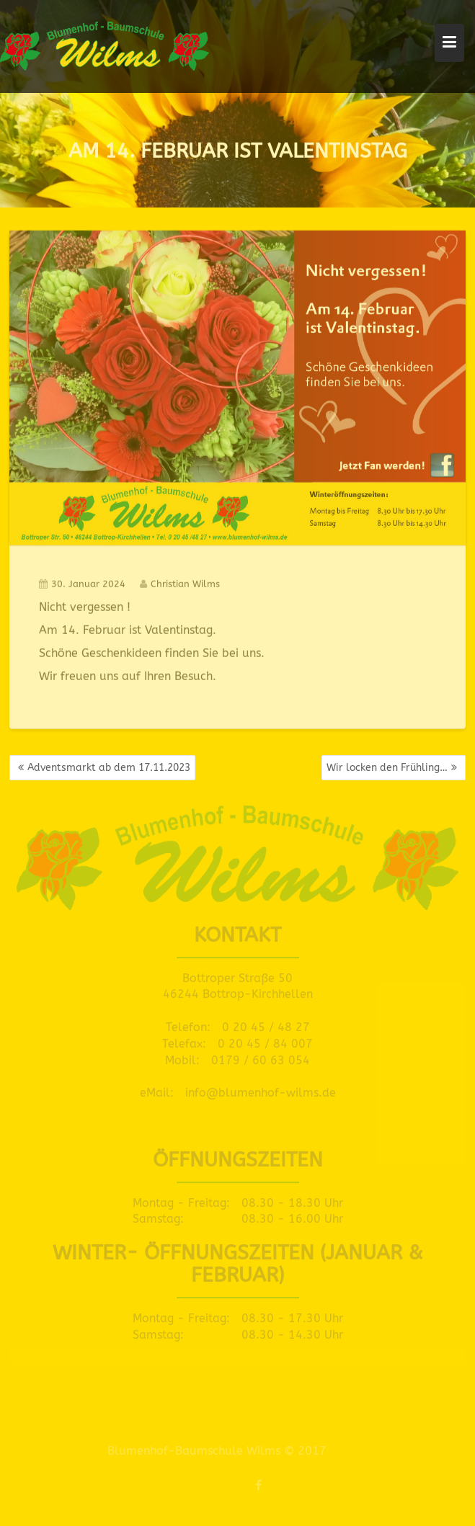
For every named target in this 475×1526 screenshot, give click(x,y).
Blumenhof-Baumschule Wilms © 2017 (213, 1451)
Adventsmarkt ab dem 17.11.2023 (108, 768)
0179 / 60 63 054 (260, 1056)
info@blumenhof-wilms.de (260, 1090)
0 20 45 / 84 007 (265, 1041)
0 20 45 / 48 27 (266, 1024)
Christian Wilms (180, 581)
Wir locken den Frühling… (387, 768)
